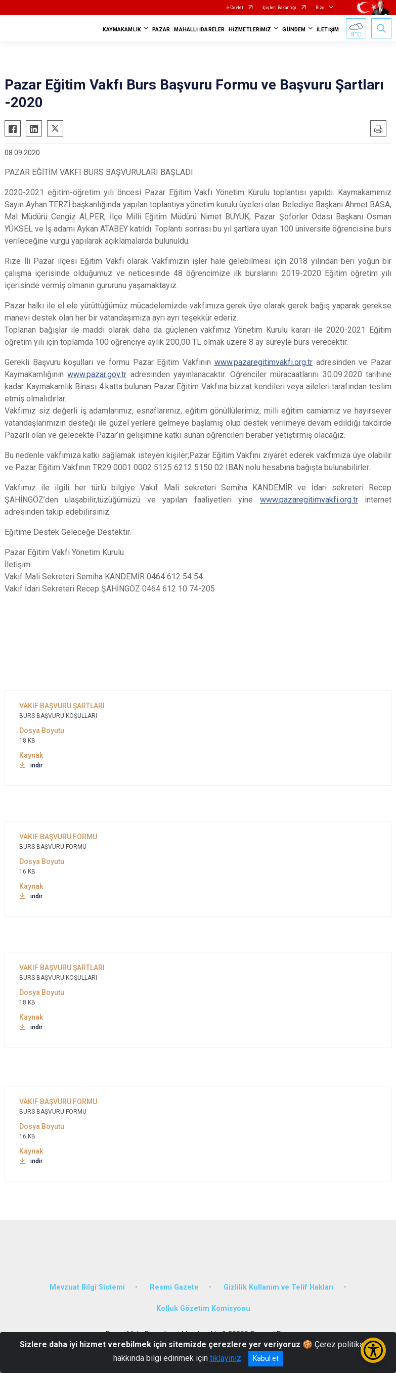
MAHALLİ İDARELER (199, 29)
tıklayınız (225, 1358)
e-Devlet (235, 7)
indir (30, 765)
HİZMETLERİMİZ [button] (250, 29)
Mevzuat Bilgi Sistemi (87, 1287)
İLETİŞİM (328, 29)
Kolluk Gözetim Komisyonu (203, 1308)
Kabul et (266, 1358)
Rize (320, 7)
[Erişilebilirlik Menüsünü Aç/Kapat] (373, 1350)
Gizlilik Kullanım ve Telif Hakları (279, 1287)
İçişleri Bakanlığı (279, 7)
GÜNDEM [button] (293, 29)
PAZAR (161, 29)
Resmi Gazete (174, 1287)
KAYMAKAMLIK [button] (122, 29)
